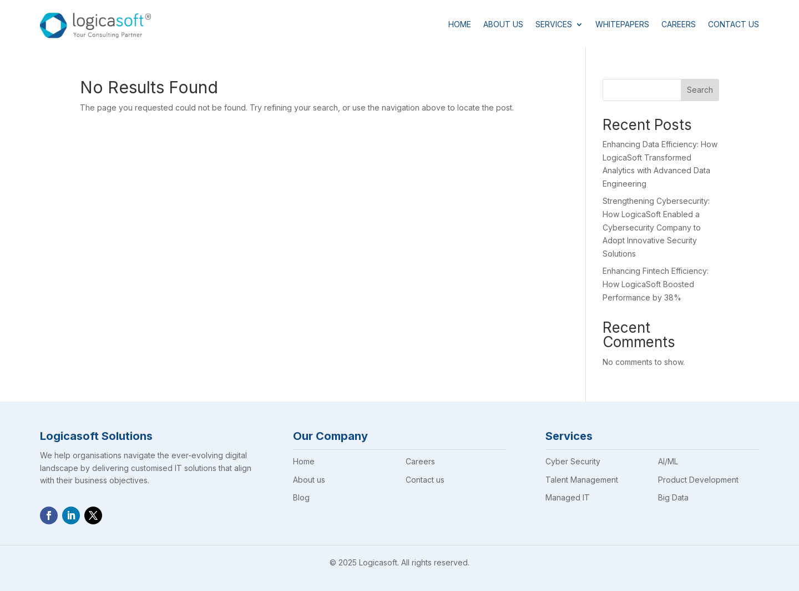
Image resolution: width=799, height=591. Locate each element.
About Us (503, 24)
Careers (678, 24)
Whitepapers (622, 24)
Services (553, 24)
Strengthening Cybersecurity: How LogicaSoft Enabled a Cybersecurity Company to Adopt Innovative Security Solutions (656, 227)
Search (700, 89)
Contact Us (733, 24)
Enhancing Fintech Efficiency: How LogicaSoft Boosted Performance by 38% (656, 284)
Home (459, 24)
